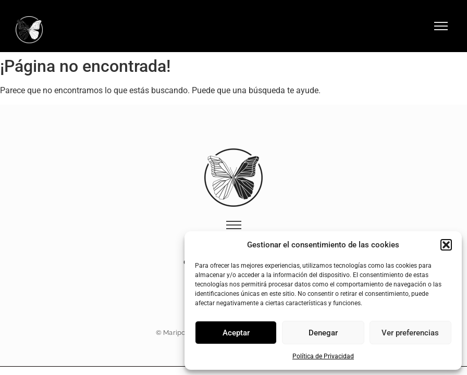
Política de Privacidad (323, 356)
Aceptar (236, 333)
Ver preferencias (410, 333)
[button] (446, 245)
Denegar (323, 333)
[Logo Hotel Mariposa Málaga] (29, 29)
